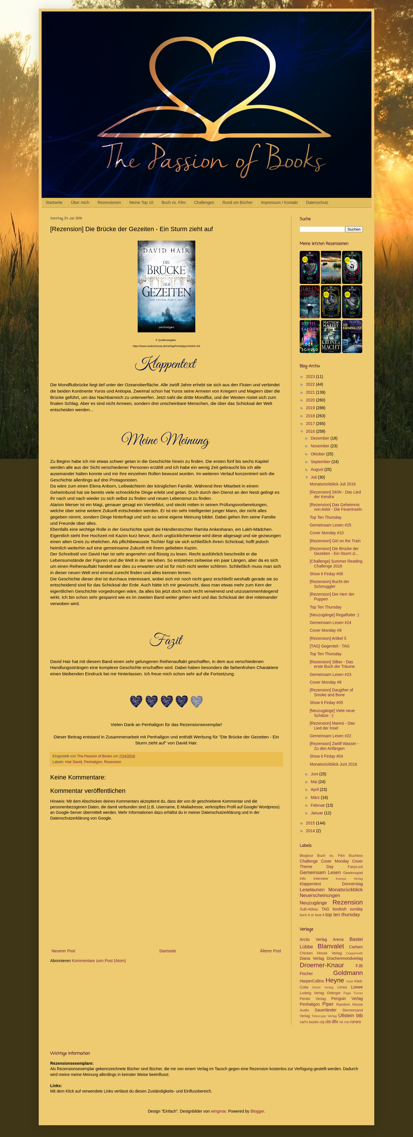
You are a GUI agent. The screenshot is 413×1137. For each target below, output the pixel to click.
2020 (311, 400)
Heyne (335, 980)
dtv (335, 1021)
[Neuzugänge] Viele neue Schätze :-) (332, 713)
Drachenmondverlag (345, 958)
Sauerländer (325, 1010)
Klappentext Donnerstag (331, 883)
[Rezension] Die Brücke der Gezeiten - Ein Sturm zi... (334, 551)
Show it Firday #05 (326, 702)
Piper (328, 1004)
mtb (346, 1022)
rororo (355, 1021)
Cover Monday (335, 861)
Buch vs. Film (173, 202)
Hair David (73, 762)
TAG (326, 909)
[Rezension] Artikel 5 (328, 638)
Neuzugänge (313, 903)
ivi (341, 1022)
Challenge (309, 861)
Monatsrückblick (345, 889)
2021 (311, 392)
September (321, 461)
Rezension (112, 762)
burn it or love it (312, 915)
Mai (314, 781)
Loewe (357, 987)
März (316, 797)
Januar (317, 813)
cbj (322, 1022)
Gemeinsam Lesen (320, 872)
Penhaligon (93, 762)
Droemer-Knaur (322, 965)
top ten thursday (343, 914)
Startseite (54, 202)
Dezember (320, 438)
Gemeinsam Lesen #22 (330, 736)
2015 (311, 823)
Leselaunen (312, 889)
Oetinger (334, 993)
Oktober (318, 454)
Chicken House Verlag (321, 953)
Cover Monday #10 (327, 533)
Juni (315, 774)
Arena (338, 939)
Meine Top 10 (141, 202)
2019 (311, 407)
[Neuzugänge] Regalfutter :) (334, 615)
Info (303, 879)
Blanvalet (330, 946)
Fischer (306, 973)
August (317, 469)
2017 (311, 423)
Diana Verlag (312, 958)
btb (359, 1015)
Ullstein (346, 1015)
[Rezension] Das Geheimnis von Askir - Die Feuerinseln (336, 507)
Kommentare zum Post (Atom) (99, 960)
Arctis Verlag (313, 939)
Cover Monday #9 (326, 630)
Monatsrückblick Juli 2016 (333, 484)
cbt (328, 1021)
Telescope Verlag (324, 1016)
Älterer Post (270, 951)
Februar (318, 805)
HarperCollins (312, 981)
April (315, 789)
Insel (349, 981)
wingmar (218, 1111)
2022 (311, 384)
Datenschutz (317, 202)
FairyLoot (355, 867)
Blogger (257, 1111)
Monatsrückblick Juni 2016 (333, 764)
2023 (311, 376)
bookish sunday (348, 909)
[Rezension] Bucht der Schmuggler (329, 584)
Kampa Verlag (349, 878)
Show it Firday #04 (326, 756)
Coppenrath (354, 953)
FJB (359, 966)
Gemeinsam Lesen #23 (330, 674)
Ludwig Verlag (312, 993)
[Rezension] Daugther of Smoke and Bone (331, 692)
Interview (320, 879)
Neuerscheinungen (320, 895)
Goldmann (348, 972)
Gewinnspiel (353, 873)
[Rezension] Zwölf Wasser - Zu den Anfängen (334, 746)
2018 (311, 416)
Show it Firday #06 (326, 574)
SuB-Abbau (309, 909)
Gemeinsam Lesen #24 (330, 622)
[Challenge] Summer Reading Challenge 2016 (336, 563)
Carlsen (356, 947)
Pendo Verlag (313, 999)
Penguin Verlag (347, 998)
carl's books (309, 1022)
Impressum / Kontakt (279, 202)
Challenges (204, 202)
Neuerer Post (63, 951)
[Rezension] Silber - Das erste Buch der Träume (332, 664)
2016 (311, 431)
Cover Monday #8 (326, 682)
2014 (311, 830)
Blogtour (306, 856)
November (320, 446)
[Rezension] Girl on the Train (335, 541)
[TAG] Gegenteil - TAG (330, 646)
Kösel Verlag (322, 987)
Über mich (80, 202)
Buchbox (356, 856)
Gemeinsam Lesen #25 (330, 525)
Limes (342, 987)
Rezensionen (109, 202)
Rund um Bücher (238, 202)
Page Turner (353, 993)
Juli (314, 477)
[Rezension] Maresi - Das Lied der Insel (332, 725)
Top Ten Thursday (326, 517)
